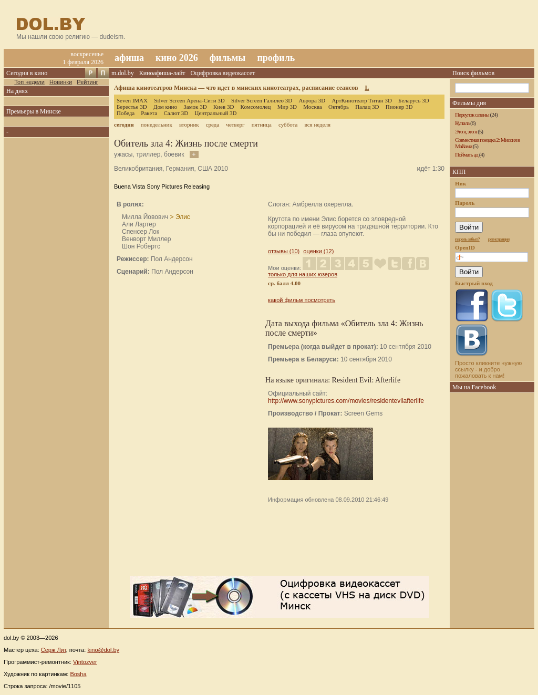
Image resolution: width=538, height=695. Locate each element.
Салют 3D (175, 113)
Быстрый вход (474, 283)
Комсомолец (256, 106)
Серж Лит (53, 650)
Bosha (78, 674)
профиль (276, 58)
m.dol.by (122, 73)
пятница (262, 124)
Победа (125, 113)
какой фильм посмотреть (301, 300)
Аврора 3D (311, 100)
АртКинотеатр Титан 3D (361, 100)
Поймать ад (466, 154)
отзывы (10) (283, 251)
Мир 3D (287, 106)
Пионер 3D (399, 106)
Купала (462, 123)
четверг (235, 124)
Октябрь (338, 106)
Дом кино (165, 106)
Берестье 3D (132, 106)
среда (213, 124)
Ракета (149, 113)
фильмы (228, 58)
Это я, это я (466, 131)
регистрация (499, 239)
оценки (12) (318, 251)
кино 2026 (177, 58)
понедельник (156, 124)
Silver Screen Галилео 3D (261, 100)
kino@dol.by (103, 650)
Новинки (60, 82)
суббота (287, 124)
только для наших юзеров (302, 274)
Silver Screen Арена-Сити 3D (189, 100)
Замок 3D (194, 106)
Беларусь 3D (413, 100)
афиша (129, 58)
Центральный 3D (216, 113)
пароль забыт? (467, 239)
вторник (189, 124)
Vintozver (85, 662)
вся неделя (317, 124)
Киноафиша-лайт (162, 73)
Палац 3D (367, 106)
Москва (312, 106)
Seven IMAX (132, 100)
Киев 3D (223, 106)
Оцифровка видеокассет (223, 73)
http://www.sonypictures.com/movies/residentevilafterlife (346, 400)
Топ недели (29, 82)
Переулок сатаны (472, 114)
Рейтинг (87, 82)
